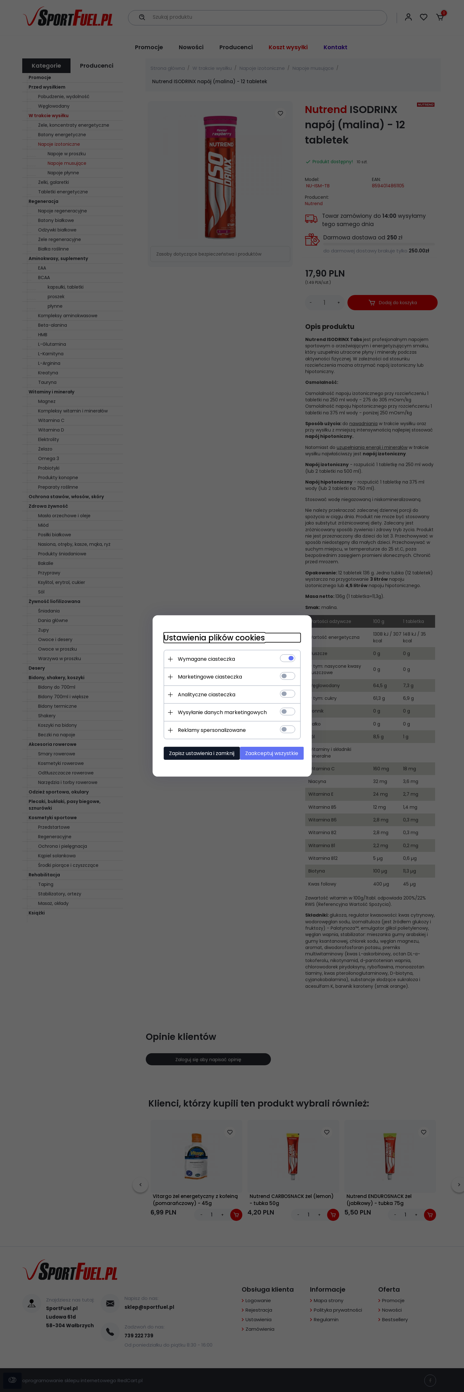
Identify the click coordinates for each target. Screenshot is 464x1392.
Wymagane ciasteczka (202, 658)
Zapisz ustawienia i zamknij (197, 753)
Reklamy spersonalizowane (207, 729)
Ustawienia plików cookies (209, 637)
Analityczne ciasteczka (202, 694)
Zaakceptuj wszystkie (273, 753)
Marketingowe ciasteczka (205, 676)
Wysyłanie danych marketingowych (217, 712)
